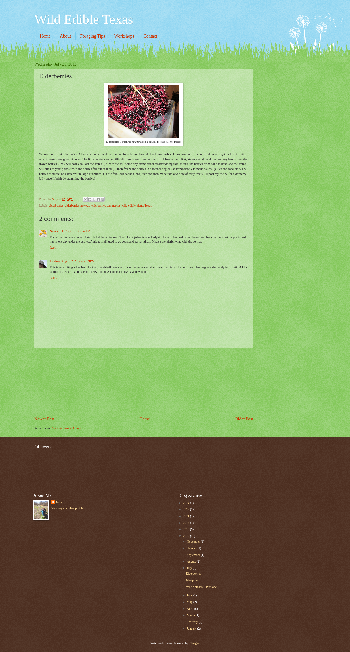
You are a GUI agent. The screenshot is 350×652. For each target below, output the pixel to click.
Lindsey (55, 261)
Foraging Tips (92, 36)
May (190, 602)
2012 (186, 536)
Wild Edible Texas (83, 19)
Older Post (244, 419)
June (190, 595)
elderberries (56, 205)
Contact (150, 36)
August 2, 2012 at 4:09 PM (78, 261)
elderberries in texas (77, 205)
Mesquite (191, 580)
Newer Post (44, 419)
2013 (186, 529)
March (191, 615)
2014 (186, 523)
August (191, 561)
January (192, 628)
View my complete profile (67, 508)
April (190, 608)
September (194, 555)
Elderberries (193, 573)
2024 (186, 503)
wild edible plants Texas (137, 205)
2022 (186, 509)
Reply (53, 247)
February (193, 622)
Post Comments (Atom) (66, 428)
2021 (186, 516)
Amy (59, 502)
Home (45, 36)
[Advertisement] (143, 382)
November (194, 541)
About (65, 36)
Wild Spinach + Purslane (201, 587)
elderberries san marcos (105, 205)
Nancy (54, 231)
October (192, 548)
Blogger (194, 643)
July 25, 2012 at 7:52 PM (75, 231)
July (190, 568)
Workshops (124, 36)
